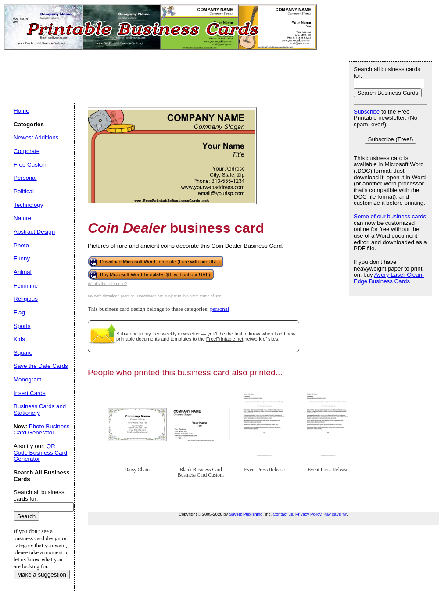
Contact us (283, 514)
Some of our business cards (390, 216)
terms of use (211, 296)
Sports (22, 326)
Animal (23, 272)
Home (21, 110)
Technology (28, 205)
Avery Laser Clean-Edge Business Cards (389, 278)
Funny (22, 258)
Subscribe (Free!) (390, 139)
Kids (19, 339)
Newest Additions (36, 137)
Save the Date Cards (41, 366)
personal (219, 309)
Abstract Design (34, 231)
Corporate (26, 151)
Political (24, 191)
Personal (25, 177)
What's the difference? (107, 283)
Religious (26, 299)
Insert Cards (30, 393)
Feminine (26, 285)
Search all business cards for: (387, 72)
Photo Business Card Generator (41, 429)
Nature (22, 218)
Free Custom (30, 164)
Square (23, 352)
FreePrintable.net (224, 339)
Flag (19, 312)
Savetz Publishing (245, 514)
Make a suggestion (41, 574)
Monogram (28, 379)
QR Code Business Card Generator (40, 452)
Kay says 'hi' (335, 514)
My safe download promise (111, 296)
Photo (21, 245)
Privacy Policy (308, 514)
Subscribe (127, 333)
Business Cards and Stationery (40, 409)
